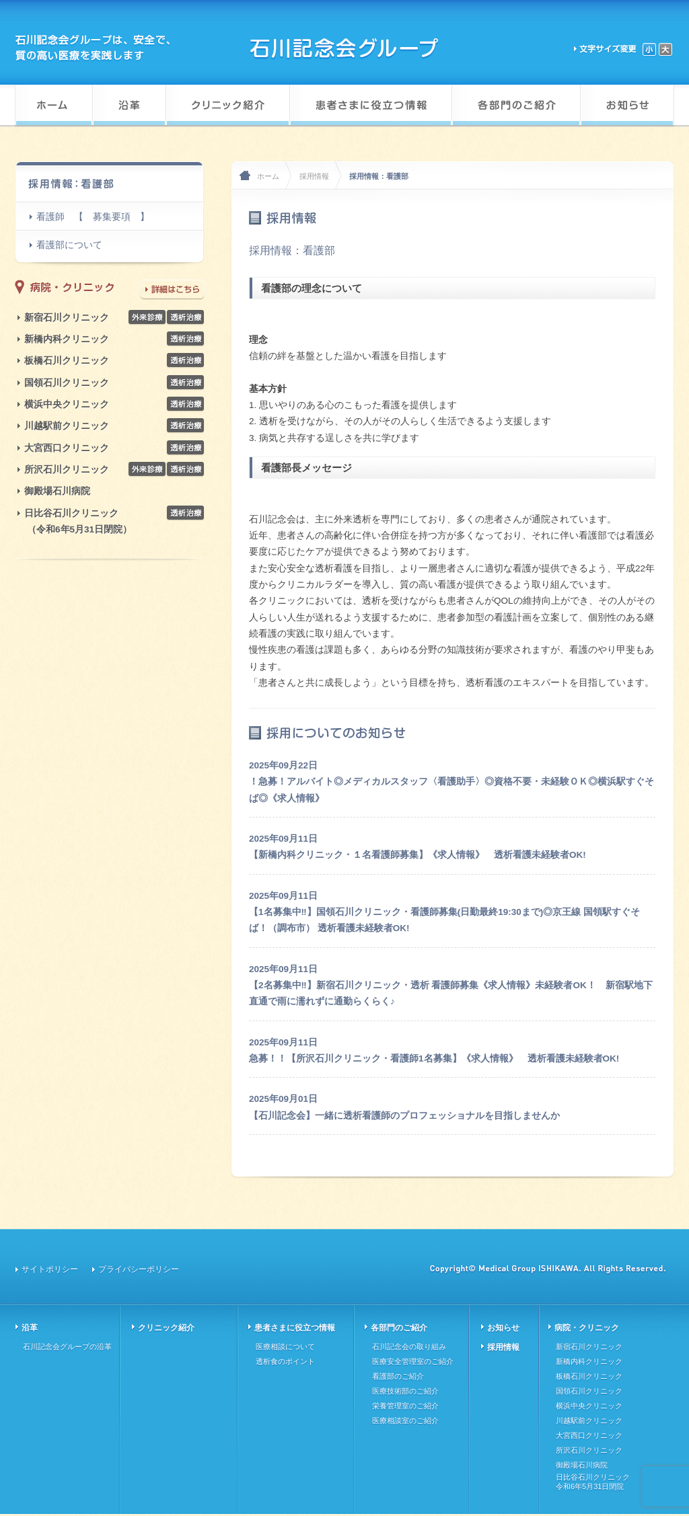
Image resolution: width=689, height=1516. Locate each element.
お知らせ (503, 1327)
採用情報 (314, 176)
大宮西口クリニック (66, 448)
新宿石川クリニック (66, 318)
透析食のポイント (285, 1361)
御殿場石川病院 (57, 491)
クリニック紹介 (166, 1327)
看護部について (69, 245)
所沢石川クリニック (66, 470)
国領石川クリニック (66, 383)
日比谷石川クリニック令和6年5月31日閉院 (593, 1481)
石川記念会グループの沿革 (67, 1347)
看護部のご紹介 (398, 1376)
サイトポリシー (50, 1269)
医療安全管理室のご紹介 (413, 1361)
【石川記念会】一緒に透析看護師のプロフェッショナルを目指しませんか (404, 1116)
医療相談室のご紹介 (405, 1421)
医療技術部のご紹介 (405, 1391)
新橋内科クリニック (66, 339)
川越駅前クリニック (66, 426)
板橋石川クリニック (66, 361)
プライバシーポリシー (138, 1269)
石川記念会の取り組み (409, 1347)
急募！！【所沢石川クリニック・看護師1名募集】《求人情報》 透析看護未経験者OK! (434, 1058)
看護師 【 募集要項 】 (92, 217)
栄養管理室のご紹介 (405, 1406)
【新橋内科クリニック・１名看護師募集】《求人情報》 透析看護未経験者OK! (417, 855)
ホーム (268, 176)
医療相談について (285, 1347)
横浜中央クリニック (66, 404)
